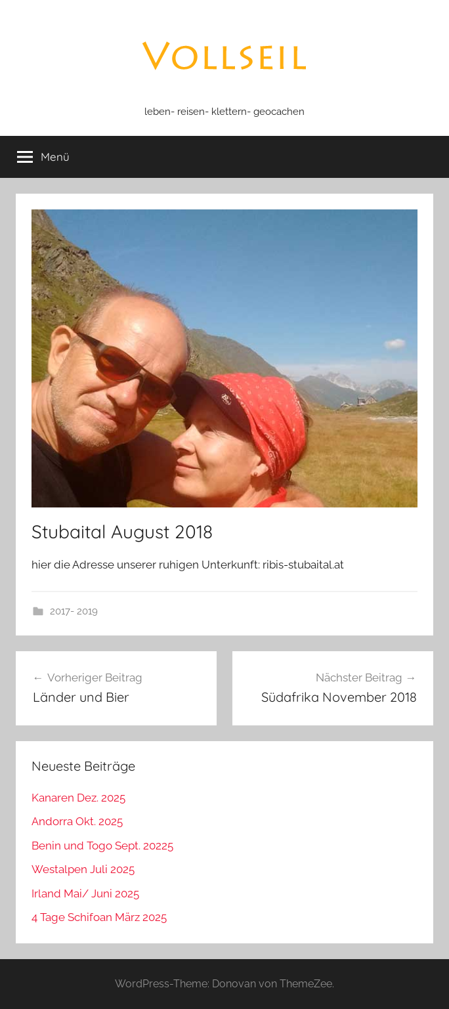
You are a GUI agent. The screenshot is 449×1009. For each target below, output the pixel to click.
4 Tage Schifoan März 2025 (99, 917)
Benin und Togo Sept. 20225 (102, 845)
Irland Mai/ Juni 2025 (85, 893)
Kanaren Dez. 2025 (78, 797)
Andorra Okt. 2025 (77, 821)
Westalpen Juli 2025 (83, 869)
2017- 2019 (74, 611)
